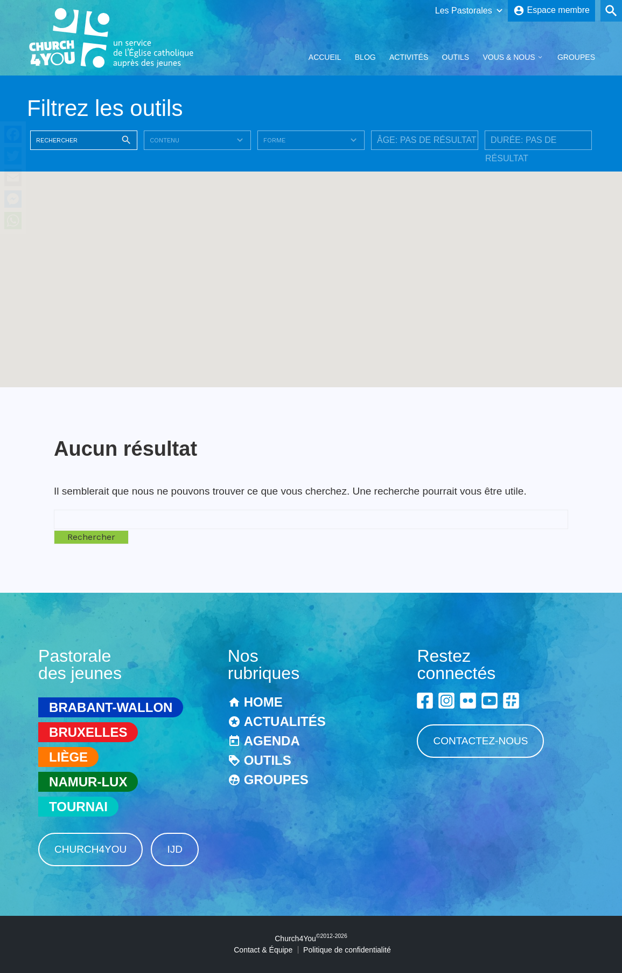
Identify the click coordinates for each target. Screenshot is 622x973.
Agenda (272, 741)
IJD (175, 849)
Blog (365, 57)
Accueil (325, 57)
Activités (408, 57)
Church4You (90, 849)
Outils (456, 57)
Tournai (78, 806)
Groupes (576, 57)
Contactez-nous (480, 740)
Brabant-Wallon (110, 707)
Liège (68, 757)
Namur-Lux (88, 782)
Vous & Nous (509, 57)
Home (263, 702)
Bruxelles (88, 732)
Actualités (285, 721)
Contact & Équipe (263, 949)
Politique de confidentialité (347, 949)
